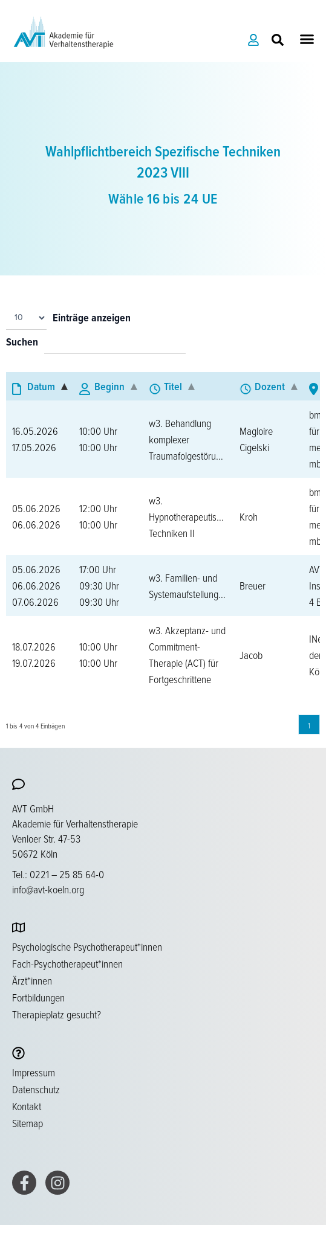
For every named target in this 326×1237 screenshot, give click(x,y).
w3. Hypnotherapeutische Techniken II (189, 516)
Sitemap (27, 1123)
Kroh (249, 516)
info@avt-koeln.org (48, 889)
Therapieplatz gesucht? (56, 1014)
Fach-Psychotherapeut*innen (67, 963)
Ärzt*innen (32, 980)
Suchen (22, 343)
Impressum (33, 1072)
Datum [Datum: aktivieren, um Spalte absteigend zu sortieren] (41, 386)
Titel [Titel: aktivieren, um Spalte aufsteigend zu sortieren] (173, 386)
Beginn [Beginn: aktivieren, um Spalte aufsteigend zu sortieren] (109, 386)
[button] (307, 39)
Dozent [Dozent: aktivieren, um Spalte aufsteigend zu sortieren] (270, 386)
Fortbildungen (38, 997)
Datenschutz (36, 1089)
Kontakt (26, 1106)
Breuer (253, 585)
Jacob (251, 654)
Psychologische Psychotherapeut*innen (87, 946)
